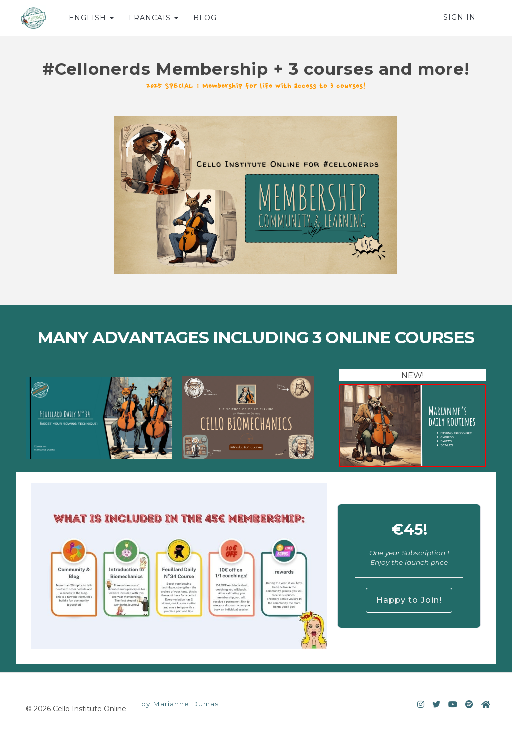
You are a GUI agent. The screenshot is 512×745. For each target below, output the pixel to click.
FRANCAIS (153, 17)
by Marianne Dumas (180, 704)
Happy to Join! (409, 600)
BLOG (205, 17)
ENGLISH (91, 17)
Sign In (460, 17)
